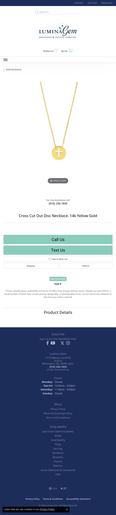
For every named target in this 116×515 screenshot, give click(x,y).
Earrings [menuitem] (58, 448)
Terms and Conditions (58, 417)
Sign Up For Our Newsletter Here (58, 339)
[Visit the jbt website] (63, 488)
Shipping (31, 265)
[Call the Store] (58, 366)
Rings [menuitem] (58, 444)
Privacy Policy (58, 409)
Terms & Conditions (53, 498)
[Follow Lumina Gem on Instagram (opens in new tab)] (68, 343)
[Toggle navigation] (5, 60)
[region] (58, 136)
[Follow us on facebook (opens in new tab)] (47, 343)
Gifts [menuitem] (58, 474)
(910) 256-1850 (58, 203)
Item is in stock (58, 278)
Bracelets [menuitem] (58, 457)
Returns (85, 265)
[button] (92, 3)
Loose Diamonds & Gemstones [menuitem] (58, 470)
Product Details (58, 312)
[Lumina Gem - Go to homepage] (58, 31)
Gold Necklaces (13, 69)
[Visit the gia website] (53, 488)
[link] (78, 3)
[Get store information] (58, 369)
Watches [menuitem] (58, 465)
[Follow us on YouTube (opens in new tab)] (53, 343)
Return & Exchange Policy (58, 413)
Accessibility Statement (78, 498)
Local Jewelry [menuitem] (58, 440)
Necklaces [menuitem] (58, 452)
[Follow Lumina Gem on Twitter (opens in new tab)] (62, 343)
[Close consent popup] (67, 509)
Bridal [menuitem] (58, 435)
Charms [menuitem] (58, 461)
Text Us (58, 250)
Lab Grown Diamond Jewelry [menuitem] (58, 431)
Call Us (58, 239)
